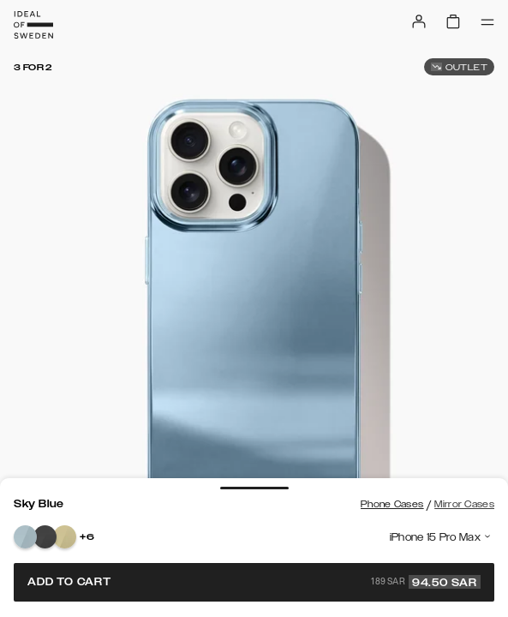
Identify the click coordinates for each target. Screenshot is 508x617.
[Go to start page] (33, 25)
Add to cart (254, 582)
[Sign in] (419, 21)
